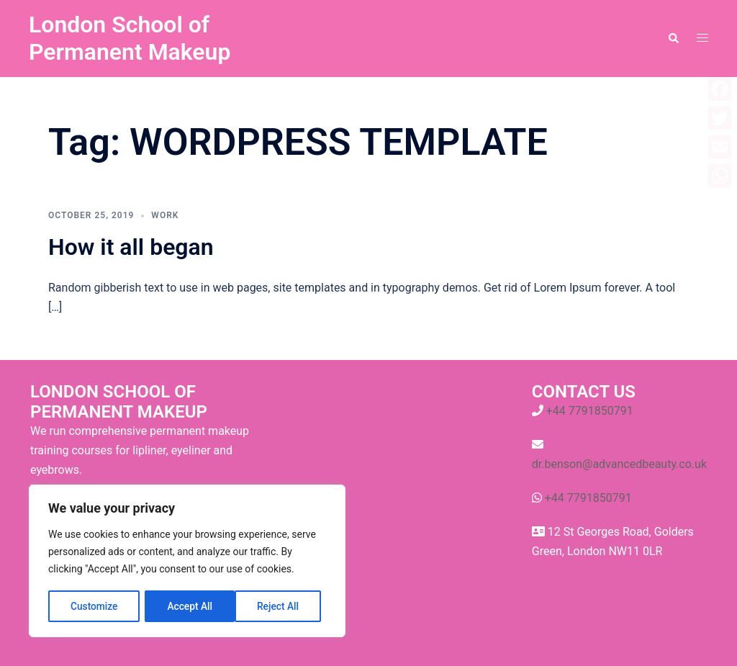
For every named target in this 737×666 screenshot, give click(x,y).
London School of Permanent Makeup (130, 38)
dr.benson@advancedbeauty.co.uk (619, 464)
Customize (94, 606)
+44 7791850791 (589, 411)
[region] (187, 561)
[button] (673, 38)
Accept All (281, 606)
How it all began (131, 247)
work (164, 215)
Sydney (61, 642)
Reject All (188, 606)
